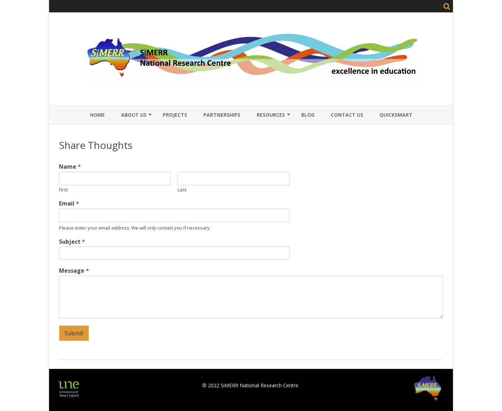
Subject (72, 241)
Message (74, 270)
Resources (271, 114)
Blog (308, 114)
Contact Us (347, 114)
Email (69, 203)
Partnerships (221, 114)
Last (182, 190)
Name (70, 166)
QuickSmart (396, 114)
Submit (74, 333)
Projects (175, 114)
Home (97, 114)
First (63, 190)
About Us (134, 114)
